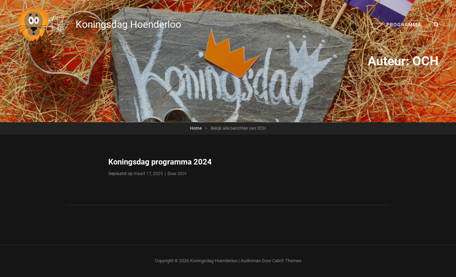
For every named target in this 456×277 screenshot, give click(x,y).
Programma (403, 24)
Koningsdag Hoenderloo (128, 24)
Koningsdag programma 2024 (160, 161)
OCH (182, 173)
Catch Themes (287, 260)
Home (196, 128)
